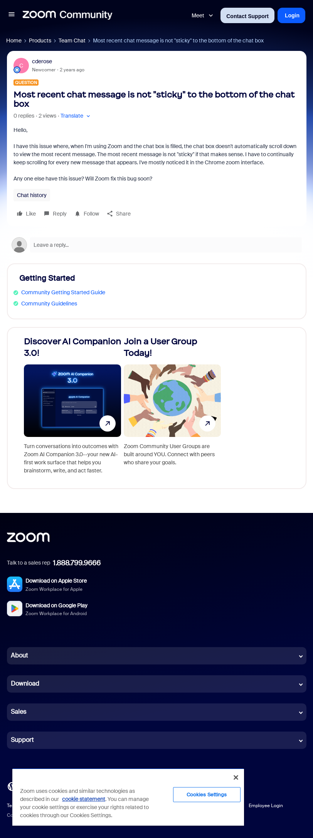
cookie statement (83, 799)
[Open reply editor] (156, 245)
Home (14, 40)
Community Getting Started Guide (63, 292)
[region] (128, 797)
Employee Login (266, 806)
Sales (18, 712)
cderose (42, 61)
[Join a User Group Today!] (172, 408)
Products (40, 40)
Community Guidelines (49, 303)
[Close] (236, 777)
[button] (11, 15)
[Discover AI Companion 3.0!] (72, 408)
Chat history (32, 195)
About (19, 655)
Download (25, 684)
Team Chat (72, 40)
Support (22, 740)
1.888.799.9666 (77, 563)
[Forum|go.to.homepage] (67, 15)
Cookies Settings (207, 794)
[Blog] (12, 785)
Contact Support (247, 16)
